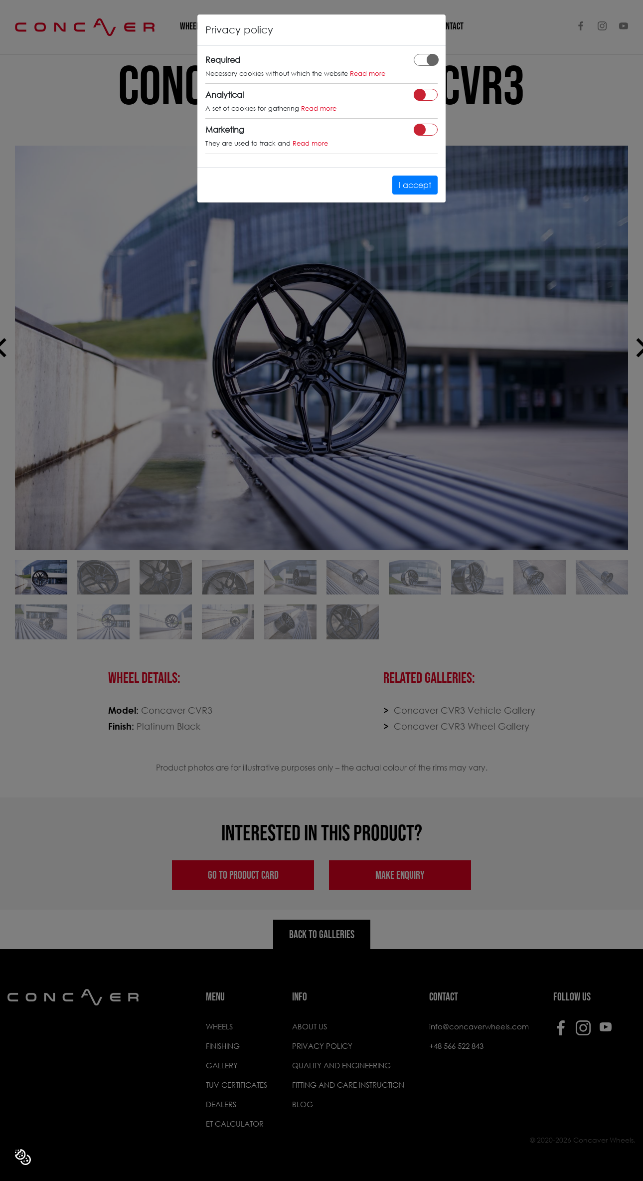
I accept (415, 185)
